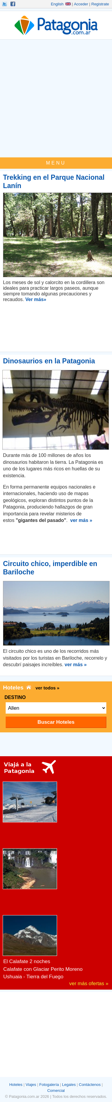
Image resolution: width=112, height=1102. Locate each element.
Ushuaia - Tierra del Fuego (33, 976)
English (61, 4)
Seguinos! (5, 3)
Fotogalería (49, 1084)
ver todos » (47, 687)
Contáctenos (90, 1084)
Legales (69, 1084)
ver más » (81, 520)
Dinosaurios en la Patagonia (49, 361)
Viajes (31, 1084)
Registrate (100, 4)
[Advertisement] (56, 98)
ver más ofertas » (88, 983)
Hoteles (15, 1084)
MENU (56, 162)
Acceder (81, 4)
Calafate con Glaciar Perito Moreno (43, 969)
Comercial (56, 1090)
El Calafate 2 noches (26, 961)
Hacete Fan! (13, 3)
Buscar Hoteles (56, 722)
